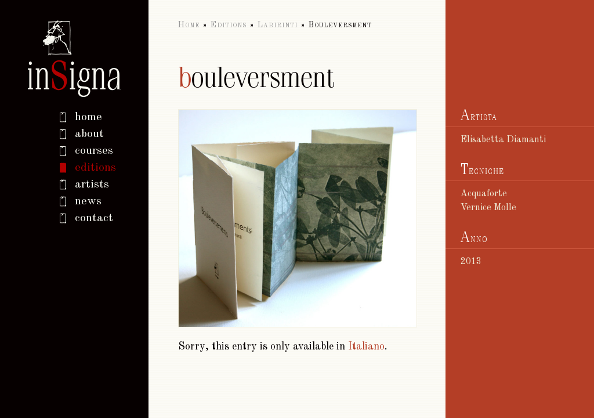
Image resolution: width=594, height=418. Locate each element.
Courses (94, 151)
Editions (95, 168)
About (89, 134)
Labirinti (278, 25)
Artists (92, 184)
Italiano (366, 346)
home (88, 117)
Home (189, 25)
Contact (94, 218)
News (88, 201)
